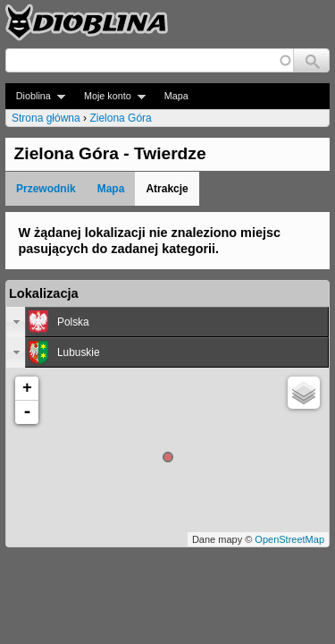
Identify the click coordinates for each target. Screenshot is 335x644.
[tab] (167, 322)
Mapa (176, 95)
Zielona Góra (120, 118)
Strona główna (46, 118)
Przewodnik (46, 188)
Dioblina (35, 96)
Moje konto (109, 96)
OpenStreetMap (289, 539)
